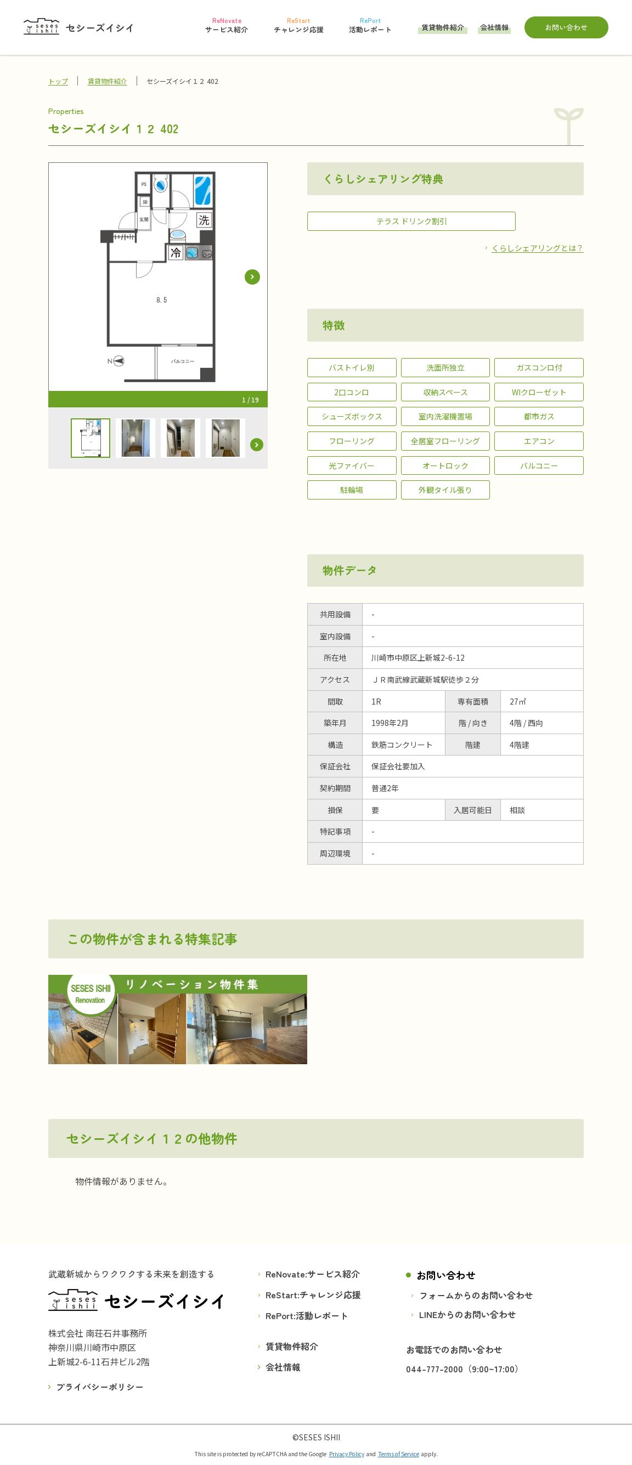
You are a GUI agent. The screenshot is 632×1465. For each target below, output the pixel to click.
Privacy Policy (346, 1454)
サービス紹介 (333, 1273)
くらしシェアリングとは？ (538, 247)
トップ (58, 81)
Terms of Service (398, 1454)
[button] (252, 277)
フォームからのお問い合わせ (476, 1295)
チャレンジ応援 (330, 1294)
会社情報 (494, 27)
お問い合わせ (566, 27)
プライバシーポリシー (100, 1386)
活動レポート (322, 1315)
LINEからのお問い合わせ (467, 1314)
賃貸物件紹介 (442, 27)
